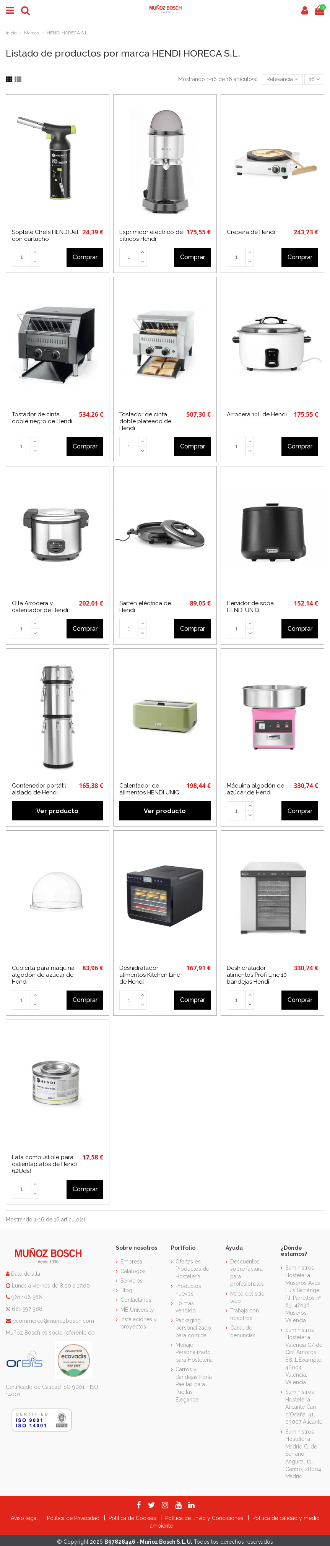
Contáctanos (135, 1300)
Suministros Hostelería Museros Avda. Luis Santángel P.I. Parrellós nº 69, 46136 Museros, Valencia (303, 1294)
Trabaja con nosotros (244, 1314)
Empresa (131, 1262)
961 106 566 (26, 1297)
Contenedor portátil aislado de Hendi (39, 789)
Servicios (131, 1281)
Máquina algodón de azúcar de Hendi (255, 789)
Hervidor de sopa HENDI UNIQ (250, 607)
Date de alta (25, 1274)
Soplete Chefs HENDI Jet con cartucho (45, 235)
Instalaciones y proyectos (138, 1323)
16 (314, 79)
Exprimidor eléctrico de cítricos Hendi (151, 235)
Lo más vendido (186, 1307)
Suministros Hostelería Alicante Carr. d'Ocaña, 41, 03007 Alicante (303, 1407)
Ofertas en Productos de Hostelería (192, 1269)
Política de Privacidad (74, 1518)
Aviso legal (25, 1518)
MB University (137, 1310)
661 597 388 (27, 1309)
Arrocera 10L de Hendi (257, 414)
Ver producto (57, 811)
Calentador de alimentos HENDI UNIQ (149, 789)
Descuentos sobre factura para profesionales (247, 1273)
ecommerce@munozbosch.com (53, 1321)
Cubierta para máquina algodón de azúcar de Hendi (43, 975)
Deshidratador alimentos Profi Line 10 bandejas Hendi (257, 975)
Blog (126, 1290)
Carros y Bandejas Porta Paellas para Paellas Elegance (194, 1384)
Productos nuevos (188, 1290)
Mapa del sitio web (247, 1297)
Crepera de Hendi (251, 232)
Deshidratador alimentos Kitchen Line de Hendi (149, 975)
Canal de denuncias (242, 1331)
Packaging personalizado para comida (193, 1327)
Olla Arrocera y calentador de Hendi (40, 607)
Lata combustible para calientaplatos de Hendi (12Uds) (44, 1164)
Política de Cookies (133, 1518)
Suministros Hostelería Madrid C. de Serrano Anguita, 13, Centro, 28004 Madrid (303, 1454)
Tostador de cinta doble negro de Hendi (42, 418)
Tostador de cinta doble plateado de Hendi (145, 421)
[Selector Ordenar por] (282, 79)
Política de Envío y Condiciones (205, 1518)
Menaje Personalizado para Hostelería (194, 1352)
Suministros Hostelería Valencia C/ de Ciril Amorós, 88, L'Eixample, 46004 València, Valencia (303, 1356)
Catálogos (133, 1271)
